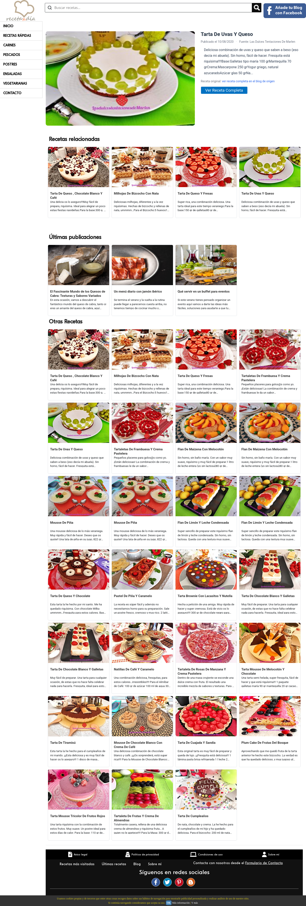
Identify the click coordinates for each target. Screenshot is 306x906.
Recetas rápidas (17, 36)
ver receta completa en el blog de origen (248, 81)
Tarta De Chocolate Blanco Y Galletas (268, 596)
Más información (181, 902)
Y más (194, 902)
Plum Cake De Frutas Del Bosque (264, 743)
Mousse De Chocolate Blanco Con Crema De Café (138, 745)
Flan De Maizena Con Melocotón (201, 449)
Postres (10, 64)
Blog (137, 864)
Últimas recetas (114, 864)
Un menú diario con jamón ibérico (138, 291)
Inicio (8, 26)
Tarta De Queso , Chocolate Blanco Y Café (76, 196)
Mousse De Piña (61, 523)
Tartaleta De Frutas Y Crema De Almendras (136, 818)
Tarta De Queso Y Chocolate (70, 596)
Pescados (11, 55)
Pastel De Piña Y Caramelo (133, 596)
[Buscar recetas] (148, 7)
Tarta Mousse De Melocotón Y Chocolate (262, 671)
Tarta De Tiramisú (63, 743)
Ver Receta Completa (224, 90)
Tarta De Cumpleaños (193, 816)
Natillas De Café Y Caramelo (134, 669)
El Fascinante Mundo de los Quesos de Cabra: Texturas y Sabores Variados (77, 294)
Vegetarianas (15, 83)
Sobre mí (155, 864)
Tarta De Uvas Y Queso (257, 193)
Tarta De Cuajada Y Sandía (196, 743)
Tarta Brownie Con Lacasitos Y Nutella (205, 596)
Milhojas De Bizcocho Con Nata (136, 193)
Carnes (9, 45)
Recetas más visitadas (77, 864)
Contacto (12, 93)
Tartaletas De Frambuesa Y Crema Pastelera (265, 378)
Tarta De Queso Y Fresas (195, 193)
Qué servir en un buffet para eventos (204, 291)
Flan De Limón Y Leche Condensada (203, 523)
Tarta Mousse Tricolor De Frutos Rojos (77, 816)
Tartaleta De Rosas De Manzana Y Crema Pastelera (202, 671)
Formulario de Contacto (264, 863)
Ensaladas (12, 74)
